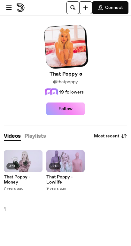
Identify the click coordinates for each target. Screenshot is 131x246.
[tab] (12, 136)
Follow (65, 109)
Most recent (110, 136)
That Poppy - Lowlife (59, 180)
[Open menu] (9, 7)
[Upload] (85, 7)
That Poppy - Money (17, 180)
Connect (110, 7)
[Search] (72, 7)
